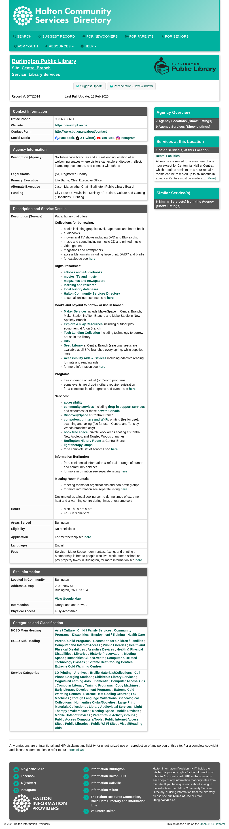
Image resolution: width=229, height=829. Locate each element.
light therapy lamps (78, 445)
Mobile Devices (128, 711)
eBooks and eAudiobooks (83, 272)
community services (79, 406)
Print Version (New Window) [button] (131, 86)
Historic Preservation (105, 653)
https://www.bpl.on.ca (71, 125)
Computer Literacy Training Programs (85, 685)
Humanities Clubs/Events (85, 658)
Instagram (128, 138)
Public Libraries (114, 645)
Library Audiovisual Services (110, 706)
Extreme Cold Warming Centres (78, 666)
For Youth (25, 46)
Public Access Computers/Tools (78, 719)
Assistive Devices (101, 649)
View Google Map (68, 598)
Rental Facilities (168, 156)
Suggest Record (56, 36)
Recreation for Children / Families (118, 641)
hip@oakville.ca (32, 769)
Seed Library (73, 345)
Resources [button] (59, 46)
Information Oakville (106, 783)
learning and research (80, 285)
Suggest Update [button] (89, 86)
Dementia (101, 681)
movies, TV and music (80, 276)
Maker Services (75, 311)
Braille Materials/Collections (111, 672)
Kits (67, 341)
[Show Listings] (200, 121)
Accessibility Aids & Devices (85, 358)
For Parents (138, 36)
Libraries (80, 653)
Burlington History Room (82, 440)
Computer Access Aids (128, 681)
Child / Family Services (94, 630)
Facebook (66, 138)
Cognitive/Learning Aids (73, 681)
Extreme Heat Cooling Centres (110, 662)
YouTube (108, 138)
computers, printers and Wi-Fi (86, 419)
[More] (211, 178)
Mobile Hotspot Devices (72, 715)
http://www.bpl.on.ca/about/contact (81, 131)
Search (22, 36)
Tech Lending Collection (82, 332)
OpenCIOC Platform (212, 824)
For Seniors (174, 36)
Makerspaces (79, 711)
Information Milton (104, 790)
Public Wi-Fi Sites (104, 723)
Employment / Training (108, 634)
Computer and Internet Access (77, 645)
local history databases (81, 289)
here (92, 258)
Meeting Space (103, 711)
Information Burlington (108, 769)
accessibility (73, 402)
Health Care (136, 634)
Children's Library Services (115, 677)
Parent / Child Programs (73, 641)
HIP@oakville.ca (164, 800)
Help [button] (89, 46)
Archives (80, 672)
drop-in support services (126, 406)
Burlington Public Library (44, 61)
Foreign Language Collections (94, 698)
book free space (76, 432)
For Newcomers (100, 36)
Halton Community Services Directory (92, 293)
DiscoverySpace (76, 415)
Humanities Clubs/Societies (95, 702)
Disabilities (80, 634)
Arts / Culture (65, 630)
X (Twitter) (87, 138)
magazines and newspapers (84, 281)
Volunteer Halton (103, 811)
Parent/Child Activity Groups (114, 715)
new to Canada (109, 411)
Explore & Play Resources (83, 324)
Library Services (44, 74)
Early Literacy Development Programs (83, 689)
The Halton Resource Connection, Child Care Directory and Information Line (118, 801)
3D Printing (63, 672)
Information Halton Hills (108, 776)
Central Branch (36, 68)
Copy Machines (126, 685)
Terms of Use (76, 750)
